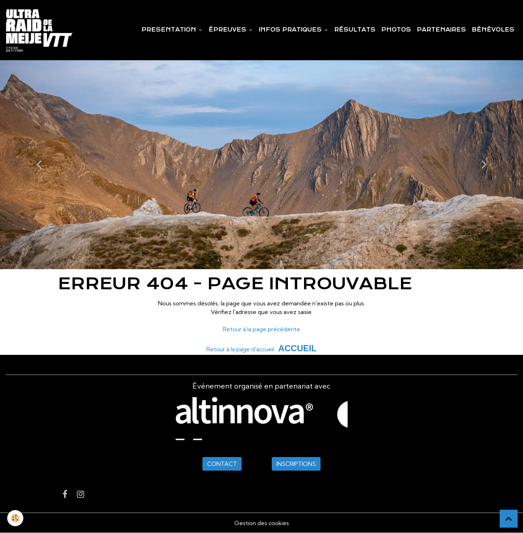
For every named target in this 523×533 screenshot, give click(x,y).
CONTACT (222, 463)
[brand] (40, 30)
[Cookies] (15, 518)
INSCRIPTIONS (296, 463)
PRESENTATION (169, 30)
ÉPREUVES (228, 30)
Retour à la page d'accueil (240, 349)
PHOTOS (396, 30)
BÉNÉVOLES (493, 30)
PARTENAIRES (441, 30)
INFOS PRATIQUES (291, 30)
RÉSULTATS (354, 30)
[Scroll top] (509, 519)
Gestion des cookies (261, 523)
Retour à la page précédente (261, 329)
